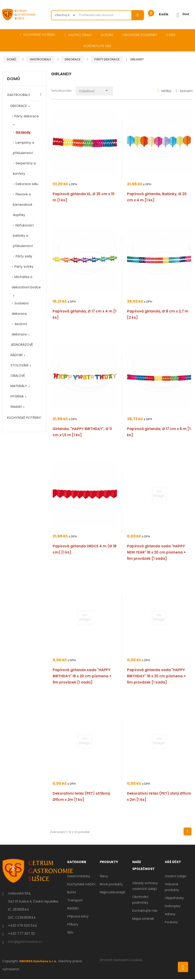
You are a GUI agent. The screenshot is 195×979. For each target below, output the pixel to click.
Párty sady (24, 256)
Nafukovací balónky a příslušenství (23, 235)
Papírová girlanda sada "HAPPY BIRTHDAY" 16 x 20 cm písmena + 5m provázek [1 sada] (82, 676)
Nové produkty (111, 884)
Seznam (184, 91)
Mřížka (164, 91)
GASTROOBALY (18, 95)
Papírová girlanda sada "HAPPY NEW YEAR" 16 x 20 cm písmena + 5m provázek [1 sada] (156, 552)
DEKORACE (19, 106)
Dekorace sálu (27, 184)
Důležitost (98, 90)
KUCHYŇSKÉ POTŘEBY (23, 417)
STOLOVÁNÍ (19, 365)
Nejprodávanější (112, 892)
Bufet (71, 892)
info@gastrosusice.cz (25, 941)
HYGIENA (17, 396)
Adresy (170, 914)
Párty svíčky (23, 266)
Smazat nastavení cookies (121, 960)
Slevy (104, 876)
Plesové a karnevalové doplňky (22, 204)
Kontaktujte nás (144, 910)
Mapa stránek (143, 918)
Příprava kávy (78, 916)
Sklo (70, 932)
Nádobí (16, 406)
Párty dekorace (26, 116)
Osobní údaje (175, 876)
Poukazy (171, 922)
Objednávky (174, 898)
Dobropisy (173, 906)
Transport (75, 900)
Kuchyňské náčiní (81, 884)
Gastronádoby (78, 876)
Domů (13, 79)
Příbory (72, 924)
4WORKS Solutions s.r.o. (39, 961)
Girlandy (23, 132)
